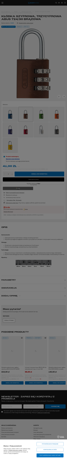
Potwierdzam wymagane (50, 444)
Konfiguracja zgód (50, 449)
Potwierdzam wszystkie (50, 455)
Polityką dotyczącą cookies (15, 450)
